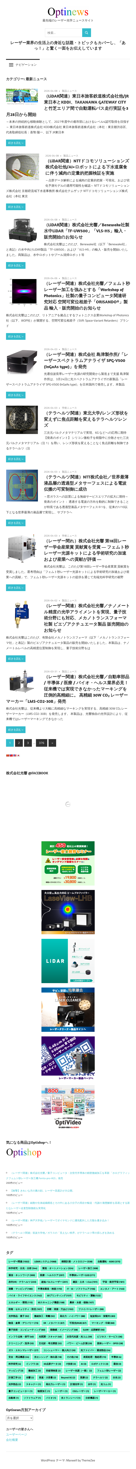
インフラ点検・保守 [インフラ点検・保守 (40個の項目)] (21, 1336)
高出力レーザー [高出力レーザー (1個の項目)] (55, 1384)
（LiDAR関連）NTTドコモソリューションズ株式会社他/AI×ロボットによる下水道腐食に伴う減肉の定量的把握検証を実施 (87, 167)
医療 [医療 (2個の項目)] (84, 1377)
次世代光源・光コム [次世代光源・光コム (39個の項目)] (79, 1336)
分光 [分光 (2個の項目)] (117, 1377)
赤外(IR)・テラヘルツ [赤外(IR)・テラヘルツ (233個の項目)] (22, 1282)
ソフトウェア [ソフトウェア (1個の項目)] (32, 1398)
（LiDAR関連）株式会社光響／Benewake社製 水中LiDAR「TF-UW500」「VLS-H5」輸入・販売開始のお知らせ (86, 231)
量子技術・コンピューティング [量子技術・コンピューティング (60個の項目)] (26, 1329)
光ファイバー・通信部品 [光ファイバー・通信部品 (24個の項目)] (95, 1350)
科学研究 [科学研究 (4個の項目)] (14, 1364)
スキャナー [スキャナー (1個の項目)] (33, 1384)
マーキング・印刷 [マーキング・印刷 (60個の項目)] (103, 1323)
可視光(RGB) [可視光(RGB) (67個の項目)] (77, 1323)
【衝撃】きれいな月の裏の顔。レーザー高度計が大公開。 (42, 1190)
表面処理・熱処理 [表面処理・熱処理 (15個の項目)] (94, 1357)
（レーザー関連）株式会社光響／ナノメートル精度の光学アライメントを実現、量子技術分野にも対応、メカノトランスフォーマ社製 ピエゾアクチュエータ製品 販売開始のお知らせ (87, 618)
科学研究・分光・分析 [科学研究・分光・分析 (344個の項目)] (22, 1268)
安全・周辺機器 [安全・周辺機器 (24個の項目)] (18, 1357)
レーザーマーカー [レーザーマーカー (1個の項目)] (105, 1391)
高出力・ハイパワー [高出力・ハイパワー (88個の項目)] (72, 1316)
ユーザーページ (16, 1434)
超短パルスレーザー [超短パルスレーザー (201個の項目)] (54, 1282)
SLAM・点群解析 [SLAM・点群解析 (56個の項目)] (93, 1329)
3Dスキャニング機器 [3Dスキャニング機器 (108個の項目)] (51, 1302)
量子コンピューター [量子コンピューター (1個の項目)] (20, 1391)
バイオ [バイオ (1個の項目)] (51, 1398)
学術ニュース (69, 408)
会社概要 (12, 1439)
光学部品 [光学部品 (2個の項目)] (14, 1384)
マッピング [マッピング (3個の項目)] (15, 1370)
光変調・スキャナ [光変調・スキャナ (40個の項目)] (50, 1336)
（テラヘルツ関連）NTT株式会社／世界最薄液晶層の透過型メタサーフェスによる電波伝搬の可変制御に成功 (86, 483)
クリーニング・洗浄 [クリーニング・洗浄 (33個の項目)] (21, 1343)
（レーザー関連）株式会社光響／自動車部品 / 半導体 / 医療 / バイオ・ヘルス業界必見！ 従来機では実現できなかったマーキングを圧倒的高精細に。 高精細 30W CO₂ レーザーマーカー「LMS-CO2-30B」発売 (67, 689)
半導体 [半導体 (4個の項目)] (116, 1357)
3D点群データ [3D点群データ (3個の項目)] (52, 1364)
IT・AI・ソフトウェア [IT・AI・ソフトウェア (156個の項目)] (81, 1289)
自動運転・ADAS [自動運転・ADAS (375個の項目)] (109, 1261)
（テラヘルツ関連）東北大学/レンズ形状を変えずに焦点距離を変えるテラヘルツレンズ (86, 419)
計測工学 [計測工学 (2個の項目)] (14, 1377)
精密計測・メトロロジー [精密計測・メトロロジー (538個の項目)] (76, 1261)
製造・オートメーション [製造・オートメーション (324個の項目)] (57, 1268)
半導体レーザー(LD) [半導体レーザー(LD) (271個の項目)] (82, 1275)
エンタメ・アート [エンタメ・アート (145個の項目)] (112, 1289)
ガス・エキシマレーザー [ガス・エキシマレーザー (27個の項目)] (23, 1350)
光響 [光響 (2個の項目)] (30, 1377)
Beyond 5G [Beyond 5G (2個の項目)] (68, 1377)
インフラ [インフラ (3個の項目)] (32, 1364)
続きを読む (14, 143)
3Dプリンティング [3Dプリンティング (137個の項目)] (59, 1295)
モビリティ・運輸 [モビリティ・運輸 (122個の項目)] (88, 1295)
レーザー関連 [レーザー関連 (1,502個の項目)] (18, 1261)
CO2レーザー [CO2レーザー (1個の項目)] (81, 1391)
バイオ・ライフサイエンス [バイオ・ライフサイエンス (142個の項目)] (25, 1295)
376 (41, 743)
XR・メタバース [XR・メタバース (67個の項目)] (53, 1323)
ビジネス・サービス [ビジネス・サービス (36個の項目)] (109, 1336)
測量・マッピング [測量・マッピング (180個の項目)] (20, 1289)
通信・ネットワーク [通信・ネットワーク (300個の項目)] (21, 1275)
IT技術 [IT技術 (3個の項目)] (71, 1364)
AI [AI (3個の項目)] (83, 1364)
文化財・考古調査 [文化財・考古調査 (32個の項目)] (50, 1343)
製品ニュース (69, 91)
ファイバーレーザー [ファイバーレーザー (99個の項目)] (91, 1309)
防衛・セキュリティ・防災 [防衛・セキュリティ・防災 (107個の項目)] (25, 1309)
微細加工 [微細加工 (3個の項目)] (34, 1370)
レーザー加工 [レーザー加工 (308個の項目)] (88, 1268)
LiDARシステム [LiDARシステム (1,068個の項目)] (45, 1261)
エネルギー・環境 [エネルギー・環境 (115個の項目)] (20, 1302)
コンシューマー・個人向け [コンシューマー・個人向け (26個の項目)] (59, 1350)
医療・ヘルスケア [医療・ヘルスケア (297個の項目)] (52, 1275)
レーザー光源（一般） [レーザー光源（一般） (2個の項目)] (79, 1370)
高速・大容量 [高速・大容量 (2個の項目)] (47, 1377)
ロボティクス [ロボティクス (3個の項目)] (99, 1364)
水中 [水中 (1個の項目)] (92, 1384)
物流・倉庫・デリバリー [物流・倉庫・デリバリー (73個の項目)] (23, 1323)
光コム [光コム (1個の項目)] (106, 1384)
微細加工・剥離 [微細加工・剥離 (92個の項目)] (44, 1316)
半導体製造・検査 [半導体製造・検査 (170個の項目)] (50, 1289)
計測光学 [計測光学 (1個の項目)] (76, 1384)
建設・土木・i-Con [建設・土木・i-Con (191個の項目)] (85, 1282)
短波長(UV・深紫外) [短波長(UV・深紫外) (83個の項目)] (102, 1316)
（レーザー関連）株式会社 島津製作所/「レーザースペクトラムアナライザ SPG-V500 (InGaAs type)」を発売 (86, 360)
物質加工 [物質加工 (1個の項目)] (44, 1391)
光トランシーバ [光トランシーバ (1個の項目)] (70, 1398)
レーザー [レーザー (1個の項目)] (61, 1391)
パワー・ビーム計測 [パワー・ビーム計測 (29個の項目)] (79, 1343)
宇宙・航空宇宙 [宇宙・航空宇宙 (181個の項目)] (113, 1282)
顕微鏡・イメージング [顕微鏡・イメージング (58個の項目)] (64, 1329)
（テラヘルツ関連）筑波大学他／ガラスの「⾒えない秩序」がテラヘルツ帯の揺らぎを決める (62, 1233)
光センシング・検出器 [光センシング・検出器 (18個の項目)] (48, 1357)
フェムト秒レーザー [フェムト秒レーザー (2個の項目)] (109, 1370)
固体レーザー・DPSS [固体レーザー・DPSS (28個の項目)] (110, 1343)
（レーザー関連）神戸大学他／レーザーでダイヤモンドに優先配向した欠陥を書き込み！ (59, 1220)
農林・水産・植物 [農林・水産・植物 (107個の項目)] (82, 1302)
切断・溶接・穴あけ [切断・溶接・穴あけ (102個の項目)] (60, 1309)
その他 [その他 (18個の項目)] (72, 1357)
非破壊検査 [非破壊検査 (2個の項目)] (53, 1370)
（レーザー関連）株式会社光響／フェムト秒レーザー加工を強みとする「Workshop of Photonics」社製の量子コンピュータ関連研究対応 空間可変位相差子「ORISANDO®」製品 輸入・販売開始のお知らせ (87, 296)
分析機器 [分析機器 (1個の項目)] (92, 1398)
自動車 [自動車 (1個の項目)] (13, 1398)
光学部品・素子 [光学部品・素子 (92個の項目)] (18, 1316)
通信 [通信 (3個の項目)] (117, 1364)
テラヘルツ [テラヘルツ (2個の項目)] (100, 1377)
